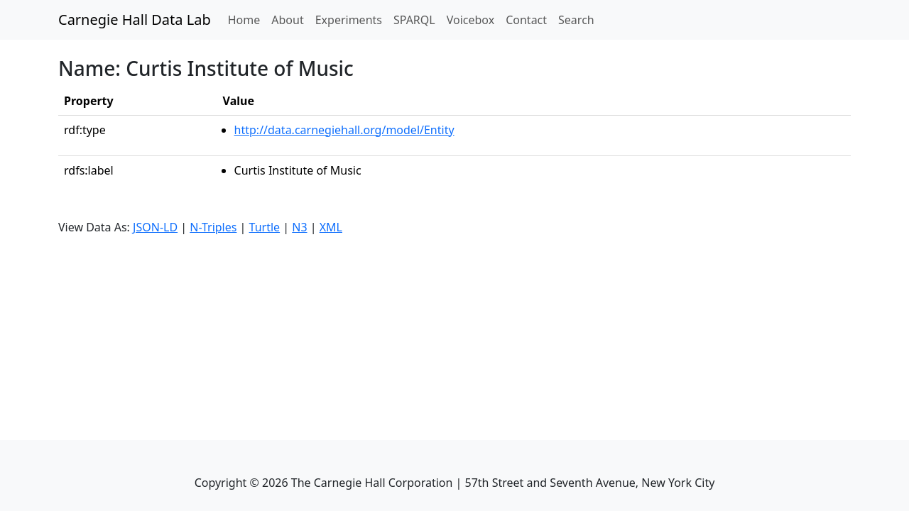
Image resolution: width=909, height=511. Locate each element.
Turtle (265, 227)
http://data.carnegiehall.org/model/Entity (344, 130)
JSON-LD (155, 227)
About (287, 20)
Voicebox (470, 20)
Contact (526, 20)
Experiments (348, 20)
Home (247, 19)
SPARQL (414, 20)
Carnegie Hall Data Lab (134, 19)
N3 (299, 227)
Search (576, 20)
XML (331, 227)
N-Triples (213, 227)
